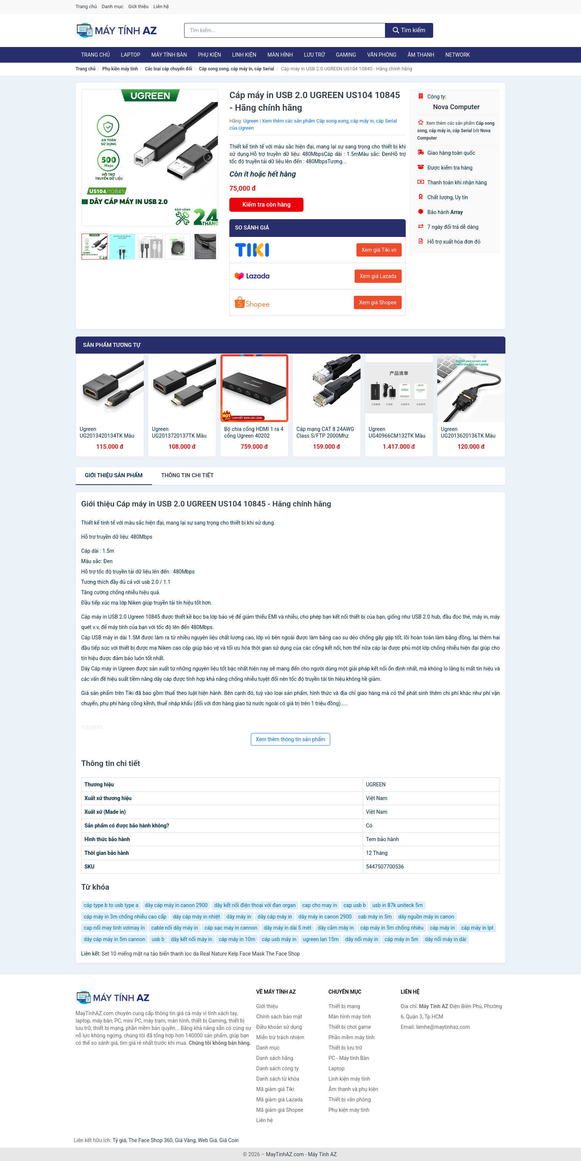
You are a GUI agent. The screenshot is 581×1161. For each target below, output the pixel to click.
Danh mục (113, 6)
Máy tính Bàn (169, 55)
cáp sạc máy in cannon (231, 928)
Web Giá (207, 1140)
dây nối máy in (361, 939)
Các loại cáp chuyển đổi (168, 68)
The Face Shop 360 (150, 1140)
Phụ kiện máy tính (120, 68)
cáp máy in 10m (237, 939)
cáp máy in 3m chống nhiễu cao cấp (125, 917)
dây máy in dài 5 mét (287, 928)
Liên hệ (161, 6)
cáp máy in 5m (401, 939)
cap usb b (354, 905)
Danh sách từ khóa (277, 1079)
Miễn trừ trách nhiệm (280, 1037)
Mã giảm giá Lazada (279, 1100)
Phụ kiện (209, 55)
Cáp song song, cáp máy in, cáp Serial (236, 68)
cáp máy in (442, 928)
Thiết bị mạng (344, 1006)
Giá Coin (229, 1140)
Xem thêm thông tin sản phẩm (290, 739)
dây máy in (238, 917)
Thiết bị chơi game (350, 1027)
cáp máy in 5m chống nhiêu (391, 928)
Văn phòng (381, 55)
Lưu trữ (314, 55)
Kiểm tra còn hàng (266, 204)
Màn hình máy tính (350, 1017)
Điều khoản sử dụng (279, 1027)
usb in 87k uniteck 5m (397, 905)
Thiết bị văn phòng (350, 1100)
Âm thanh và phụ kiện (353, 1089)
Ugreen (251, 121)
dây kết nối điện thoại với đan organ (255, 905)
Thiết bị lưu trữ (345, 1048)
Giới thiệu (138, 6)
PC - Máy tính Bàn (349, 1058)
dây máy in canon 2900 (325, 917)
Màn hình (280, 55)
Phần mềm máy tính (352, 1037)
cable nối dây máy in (174, 928)
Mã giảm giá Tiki (275, 1089)
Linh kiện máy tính (349, 1079)
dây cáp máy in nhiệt (196, 917)
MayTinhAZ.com (285, 1154)
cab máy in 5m (375, 917)
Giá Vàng (185, 1140)
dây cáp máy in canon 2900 (176, 905)
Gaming (346, 55)
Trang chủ (86, 6)
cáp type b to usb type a (111, 905)
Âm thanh (421, 55)
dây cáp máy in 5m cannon (114, 939)
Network (457, 55)
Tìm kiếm (409, 30)
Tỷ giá (119, 1140)
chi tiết (187, 475)
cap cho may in (319, 905)
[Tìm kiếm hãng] (285, 30)
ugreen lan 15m (321, 939)
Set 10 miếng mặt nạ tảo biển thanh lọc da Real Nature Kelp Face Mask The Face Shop (201, 954)
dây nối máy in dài (446, 939)
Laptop (130, 55)
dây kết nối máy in (191, 939)
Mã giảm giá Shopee (279, 1110)
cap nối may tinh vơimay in (114, 928)
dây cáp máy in (275, 917)
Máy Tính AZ (322, 1154)
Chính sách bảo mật (279, 1017)
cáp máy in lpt (477, 928)
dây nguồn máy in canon (426, 917)
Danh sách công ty (277, 1068)
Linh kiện (244, 55)
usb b (158, 939)
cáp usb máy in (279, 939)
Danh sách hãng (274, 1058)
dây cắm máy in (336, 928)
